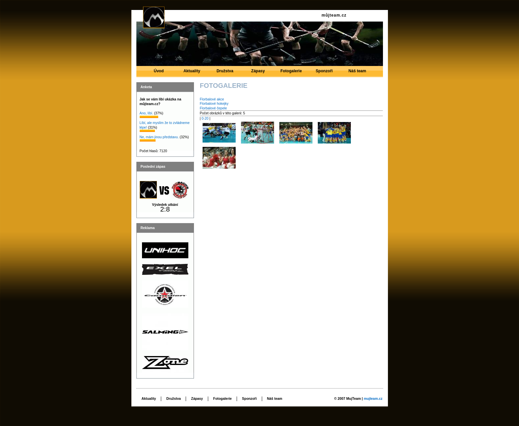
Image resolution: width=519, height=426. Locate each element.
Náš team (357, 73)
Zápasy (258, 73)
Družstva (225, 73)
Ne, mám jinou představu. (159, 137)
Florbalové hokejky (214, 103)
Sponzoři (324, 73)
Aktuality (192, 73)
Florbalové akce (212, 99)
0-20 (205, 118)
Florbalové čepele (213, 108)
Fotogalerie (291, 73)
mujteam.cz (373, 398)
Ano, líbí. (146, 113)
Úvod (158, 73)
